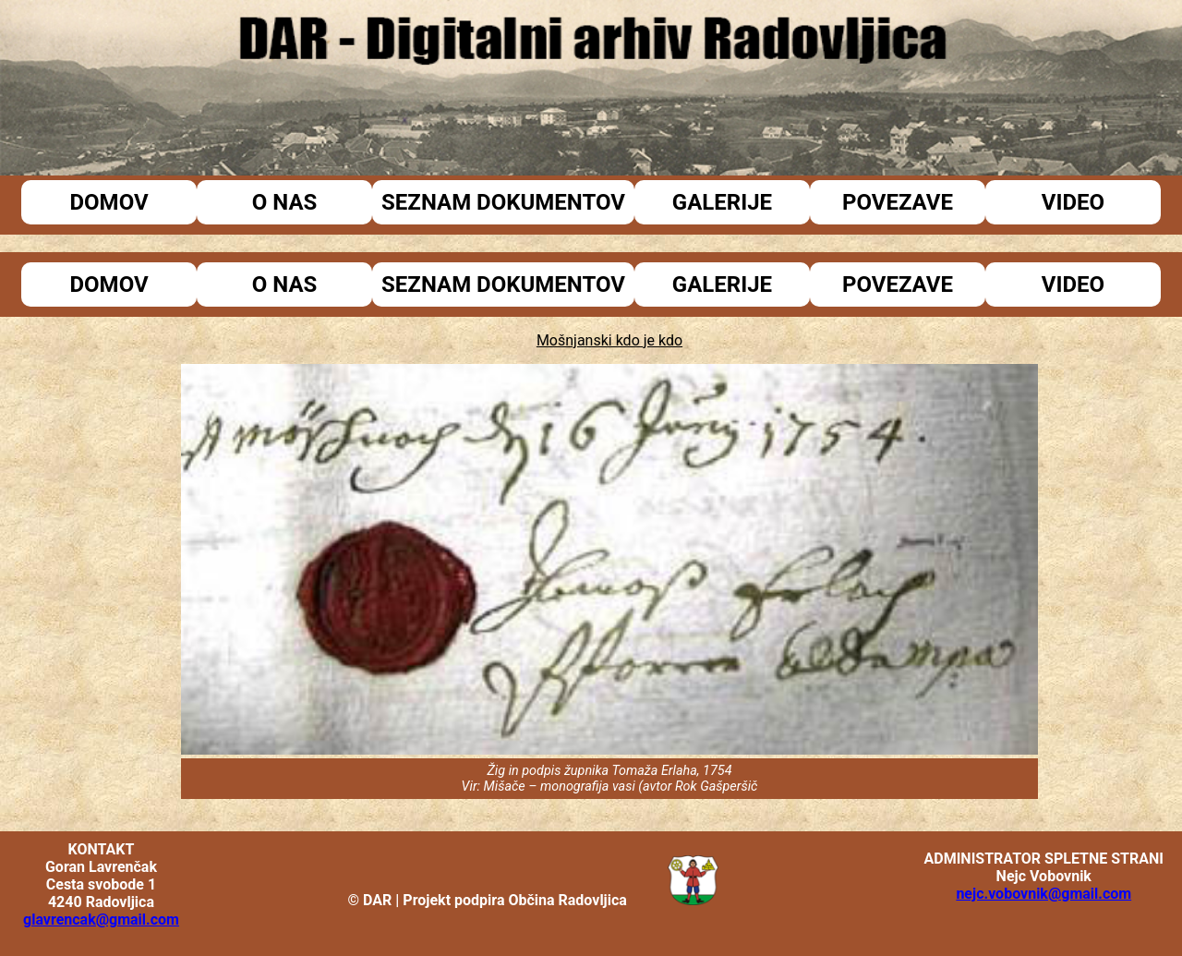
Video (1073, 202)
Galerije (722, 202)
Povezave (897, 202)
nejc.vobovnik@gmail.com (1043, 893)
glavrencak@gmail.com (101, 919)
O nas (285, 202)
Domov (108, 202)
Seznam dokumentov (503, 202)
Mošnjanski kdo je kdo (609, 340)
